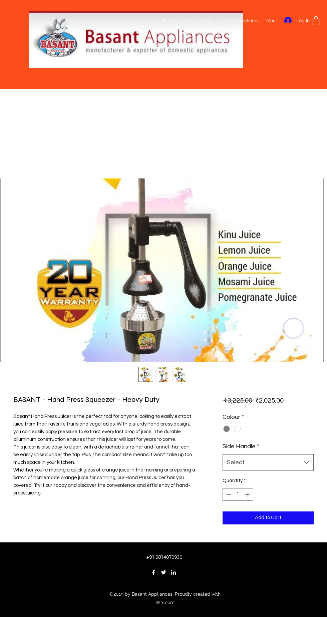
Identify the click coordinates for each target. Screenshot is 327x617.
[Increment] (247, 494)
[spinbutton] (237, 494)
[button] (316, 20)
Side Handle (241, 446)
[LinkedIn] (173, 572)
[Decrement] (228, 494)
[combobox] (268, 462)
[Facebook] (153, 572)
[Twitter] (163, 572)
